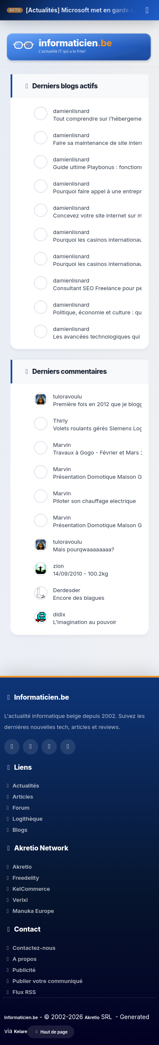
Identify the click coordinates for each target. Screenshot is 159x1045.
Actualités (21, 785)
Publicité (20, 969)
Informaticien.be (21, 1017)
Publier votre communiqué (43, 980)
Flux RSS (20, 992)
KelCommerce (27, 888)
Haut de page (50, 1031)
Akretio (18, 866)
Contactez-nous (30, 947)
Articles (18, 796)
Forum (17, 807)
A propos (20, 958)
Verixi (16, 899)
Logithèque (23, 818)
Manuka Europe (29, 910)
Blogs (16, 829)
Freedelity (21, 877)
